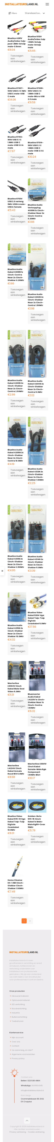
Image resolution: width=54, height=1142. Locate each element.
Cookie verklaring (36, 1132)
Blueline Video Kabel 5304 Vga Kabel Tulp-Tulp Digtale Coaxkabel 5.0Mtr (37, 618)
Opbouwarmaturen (21, 1000)
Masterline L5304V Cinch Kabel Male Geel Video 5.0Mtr (16, 687)
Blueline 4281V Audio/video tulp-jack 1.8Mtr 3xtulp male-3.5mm (17, 42)
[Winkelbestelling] (35, 13)
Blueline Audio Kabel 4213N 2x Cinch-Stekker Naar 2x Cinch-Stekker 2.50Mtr (16, 561)
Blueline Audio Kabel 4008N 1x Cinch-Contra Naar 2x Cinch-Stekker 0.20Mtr (16, 275)
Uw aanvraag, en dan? (22, 1050)
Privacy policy (18, 1058)
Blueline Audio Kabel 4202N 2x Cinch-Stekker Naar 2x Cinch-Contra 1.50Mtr (35, 300)
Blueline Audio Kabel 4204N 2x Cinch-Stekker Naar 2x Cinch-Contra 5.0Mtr (36, 386)
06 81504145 (37, 1085)
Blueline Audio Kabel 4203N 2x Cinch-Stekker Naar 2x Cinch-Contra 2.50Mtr (15, 386)
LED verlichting (18, 1004)
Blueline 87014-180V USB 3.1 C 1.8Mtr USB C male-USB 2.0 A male (36, 148)
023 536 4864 (34, 1080)
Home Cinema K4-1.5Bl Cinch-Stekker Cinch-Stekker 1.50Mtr (16, 884)
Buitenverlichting (19, 1017)
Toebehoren (17, 1021)
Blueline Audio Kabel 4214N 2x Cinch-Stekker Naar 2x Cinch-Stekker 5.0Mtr (35, 562)
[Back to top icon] (27, 1121)
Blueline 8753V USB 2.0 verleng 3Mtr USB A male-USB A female (17, 202)
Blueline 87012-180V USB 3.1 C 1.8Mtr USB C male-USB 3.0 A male (15, 142)
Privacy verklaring (18, 1132)
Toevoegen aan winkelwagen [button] (18, 58)
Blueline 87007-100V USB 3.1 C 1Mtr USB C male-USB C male (17, 92)
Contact (15, 1046)
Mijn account (17, 1037)
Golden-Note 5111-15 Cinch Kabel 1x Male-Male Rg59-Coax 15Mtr (36, 822)
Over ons (16, 1041)
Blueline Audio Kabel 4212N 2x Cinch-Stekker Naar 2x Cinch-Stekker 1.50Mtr (36, 474)
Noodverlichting (19, 1008)
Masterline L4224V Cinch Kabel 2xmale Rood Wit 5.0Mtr (16, 769)
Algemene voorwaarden (23, 1054)
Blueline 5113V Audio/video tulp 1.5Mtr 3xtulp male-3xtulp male (36, 42)
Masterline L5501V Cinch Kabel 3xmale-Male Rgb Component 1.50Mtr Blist (37, 769)
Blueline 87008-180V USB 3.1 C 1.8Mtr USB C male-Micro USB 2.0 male (36, 94)
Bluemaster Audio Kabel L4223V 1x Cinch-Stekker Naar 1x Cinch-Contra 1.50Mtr (36, 701)
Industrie (16, 1012)
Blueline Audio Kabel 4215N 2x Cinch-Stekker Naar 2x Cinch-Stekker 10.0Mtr (16, 631)
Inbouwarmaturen (20, 996)
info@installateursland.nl (32, 1090)
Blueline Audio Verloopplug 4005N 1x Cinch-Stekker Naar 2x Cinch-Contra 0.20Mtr (36, 212)
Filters (12, 13)
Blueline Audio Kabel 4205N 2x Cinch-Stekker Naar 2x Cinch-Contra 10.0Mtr (15, 455)
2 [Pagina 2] (30, 921)
